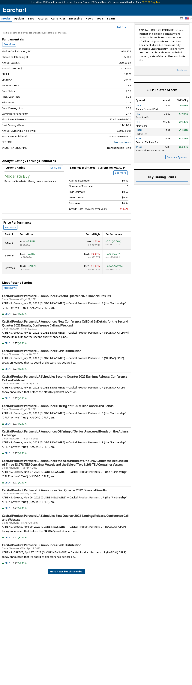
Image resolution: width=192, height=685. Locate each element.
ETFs (31, 18)
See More (9, 60)
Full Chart (122, 43)
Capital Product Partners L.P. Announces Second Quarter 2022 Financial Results (56, 312)
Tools (100, 18)
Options (19, 18)
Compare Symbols (177, 173)
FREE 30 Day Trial (151, 2)
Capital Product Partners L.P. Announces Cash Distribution (41, 367)
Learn (111, 18)
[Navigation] (34, 32)
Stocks (5, 18)
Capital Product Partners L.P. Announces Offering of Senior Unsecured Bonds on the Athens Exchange (65, 449)
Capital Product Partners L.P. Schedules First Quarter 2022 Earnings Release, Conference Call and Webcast (65, 533)
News (89, 18)
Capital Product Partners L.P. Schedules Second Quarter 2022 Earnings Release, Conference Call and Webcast (64, 394)
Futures (43, 18)
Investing (75, 18)
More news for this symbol (66, 587)
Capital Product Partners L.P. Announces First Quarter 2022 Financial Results (54, 506)
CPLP (7, 330)
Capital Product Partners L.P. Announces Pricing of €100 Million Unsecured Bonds (57, 422)
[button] (188, 18)
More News (10, 303)
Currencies (58, 18)
